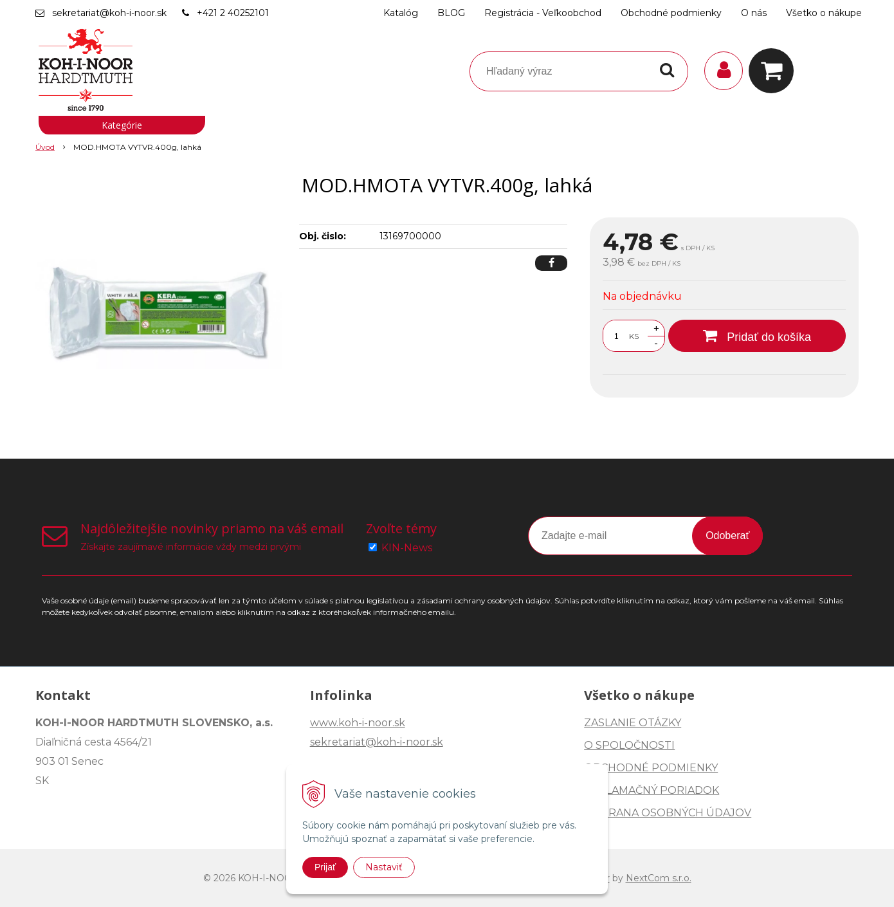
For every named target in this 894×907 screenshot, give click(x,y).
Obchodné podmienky (671, 13)
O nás (754, 13)
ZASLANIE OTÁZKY (632, 723)
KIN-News (406, 548)
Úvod (45, 147)
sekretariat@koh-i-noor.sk (109, 13)
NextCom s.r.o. (658, 878)
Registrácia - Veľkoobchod (542, 13)
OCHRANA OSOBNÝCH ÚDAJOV (667, 813)
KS (634, 336)
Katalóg (400, 13)
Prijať (325, 867)
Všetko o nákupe (824, 13)
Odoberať (727, 535)
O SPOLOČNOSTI (629, 745)
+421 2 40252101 (233, 13)
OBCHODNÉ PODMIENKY (651, 768)
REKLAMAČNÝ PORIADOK (651, 790)
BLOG (451, 13)
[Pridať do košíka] (757, 336)
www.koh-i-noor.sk (357, 723)
